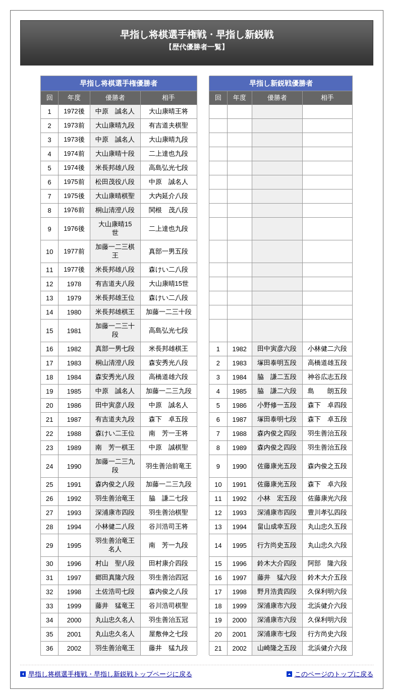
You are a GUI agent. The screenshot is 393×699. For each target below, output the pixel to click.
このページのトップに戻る (334, 674)
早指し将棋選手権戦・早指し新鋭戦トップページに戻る (110, 674)
